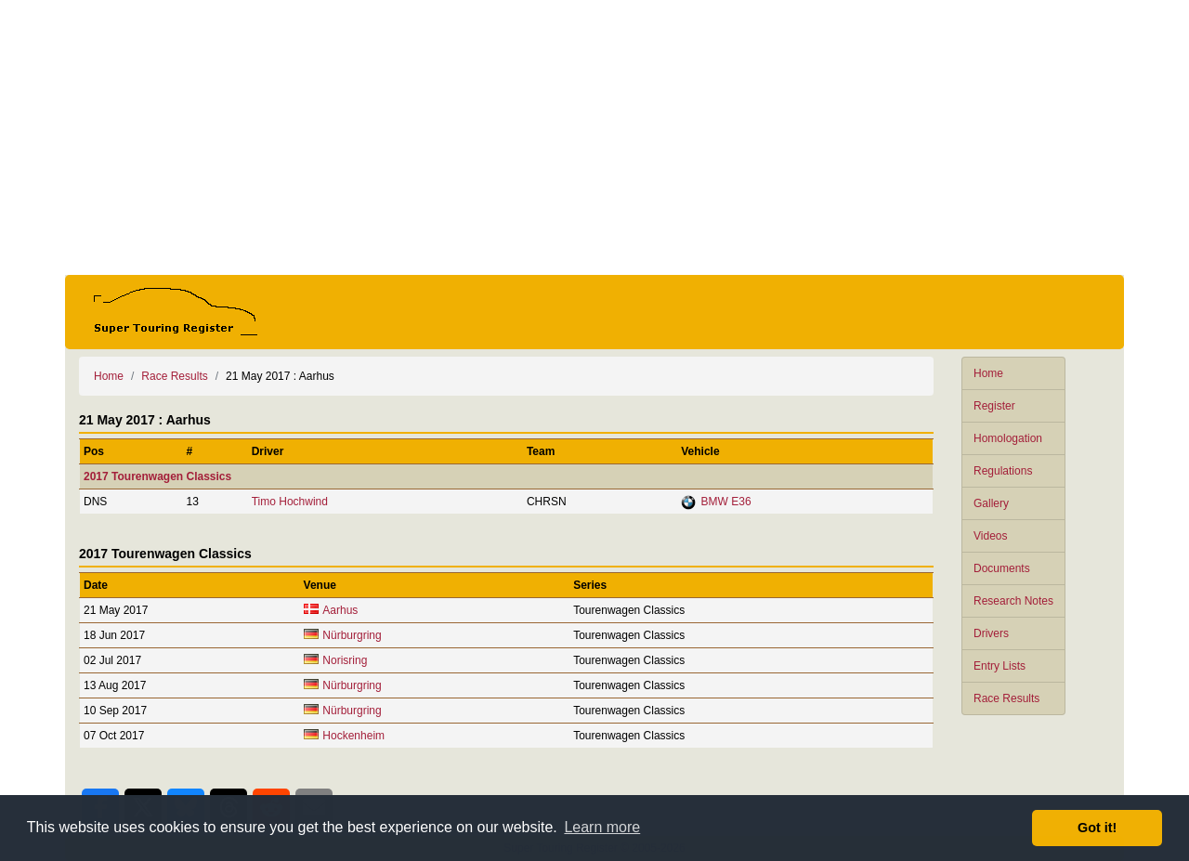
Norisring (344, 660)
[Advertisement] (594, 137)
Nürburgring (351, 635)
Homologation (1007, 438)
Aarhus (340, 610)
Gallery (991, 503)
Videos (990, 535)
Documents (1001, 568)
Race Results (1006, 698)
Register (994, 405)
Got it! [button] (1097, 827)
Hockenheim (353, 735)
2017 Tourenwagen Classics (157, 476)
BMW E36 (726, 501)
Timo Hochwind (290, 501)
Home (988, 373)
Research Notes (1013, 600)
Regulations (1002, 470)
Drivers (991, 633)
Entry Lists (999, 665)
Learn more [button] (602, 827)
